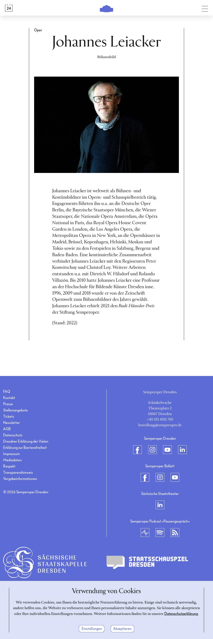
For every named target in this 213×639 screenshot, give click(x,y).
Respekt (9, 466)
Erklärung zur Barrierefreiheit (25, 448)
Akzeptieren (122, 629)
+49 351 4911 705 (160, 419)
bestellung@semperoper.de (160, 425)
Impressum (11, 454)
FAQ (6, 392)
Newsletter (11, 423)
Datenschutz (12, 435)
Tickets (8, 417)
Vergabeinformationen (20, 479)
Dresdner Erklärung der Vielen (25, 441)
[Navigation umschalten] (205, 7)
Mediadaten (12, 460)
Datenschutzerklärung (181, 614)
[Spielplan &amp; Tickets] (8, 8)
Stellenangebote (15, 410)
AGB (7, 429)
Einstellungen (92, 629)
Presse (8, 404)
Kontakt (9, 398)
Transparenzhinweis (18, 473)
